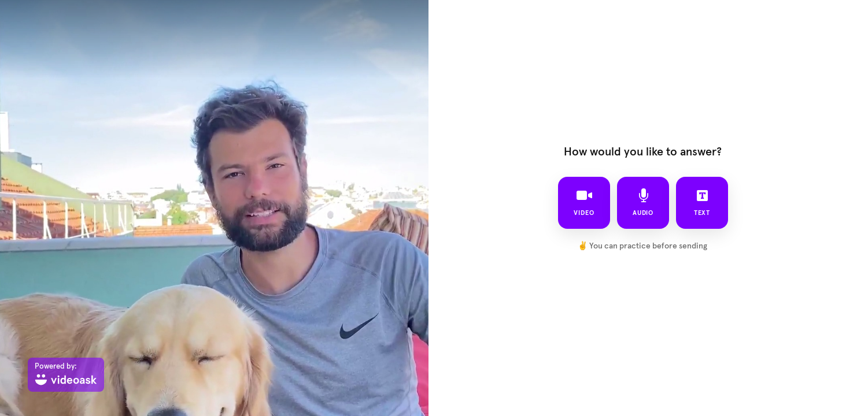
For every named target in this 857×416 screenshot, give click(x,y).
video (584, 202)
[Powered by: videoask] (66, 375)
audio (642, 202)
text (701, 202)
